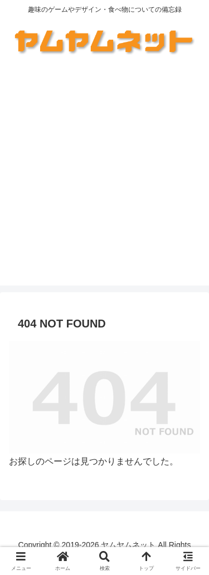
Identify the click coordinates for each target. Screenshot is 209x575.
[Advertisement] (104, 181)
